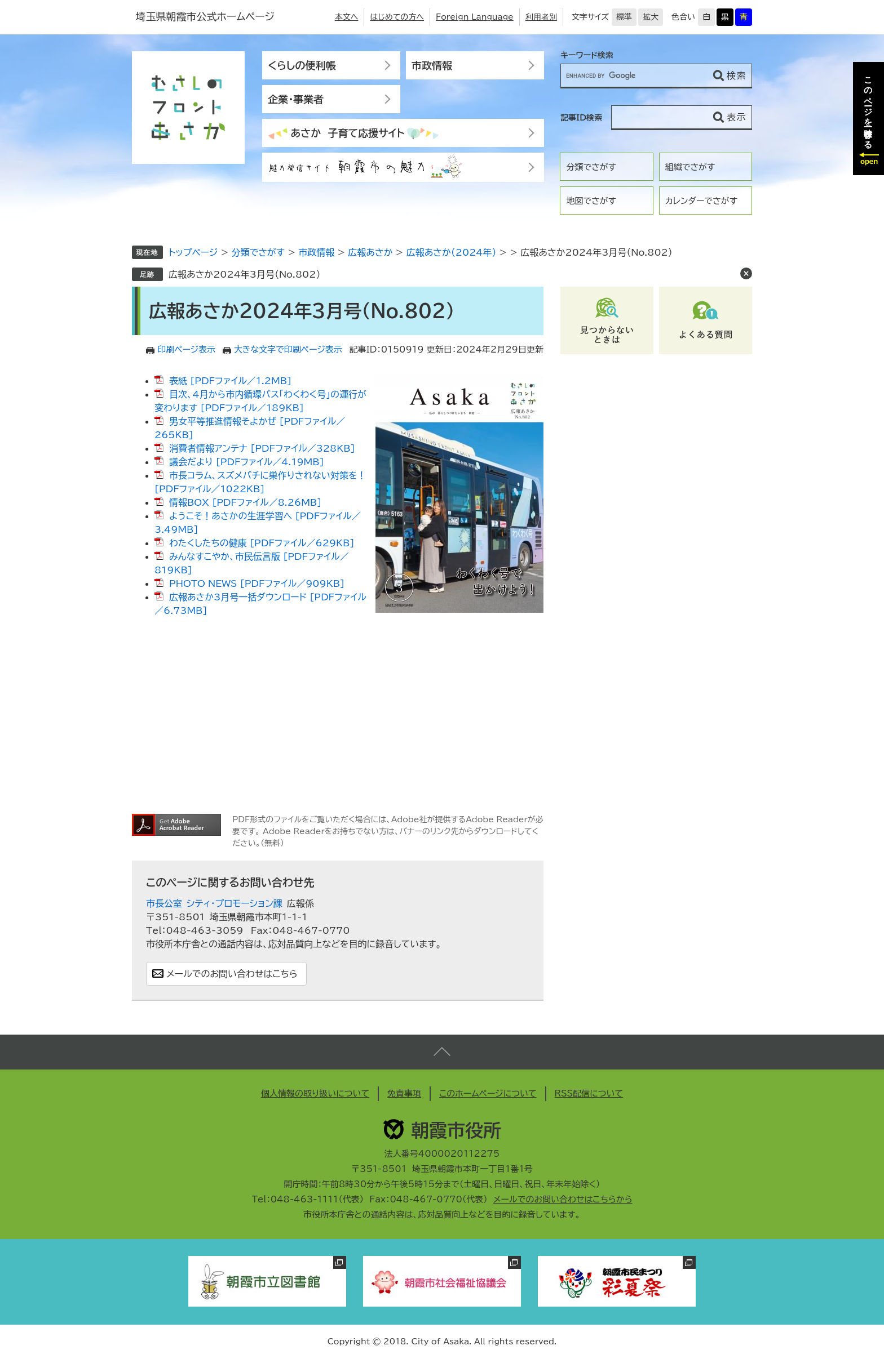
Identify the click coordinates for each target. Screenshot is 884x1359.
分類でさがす (591, 167)
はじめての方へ (397, 17)
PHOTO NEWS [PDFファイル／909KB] (256, 583)
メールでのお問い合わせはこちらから (563, 1199)
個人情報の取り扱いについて (315, 1093)
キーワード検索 (586, 55)
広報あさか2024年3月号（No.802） (244, 274)
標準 (624, 17)
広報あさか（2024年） (451, 252)
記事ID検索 (581, 118)
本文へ (347, 17)
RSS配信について (589, 1093)
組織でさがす (690, 167)
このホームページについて (488, 1093)
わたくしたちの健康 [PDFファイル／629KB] (261, 542)
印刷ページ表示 (186, 349)
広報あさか (370, 252)
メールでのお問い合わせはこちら (232, 973)
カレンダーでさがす (701, 201)
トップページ (193, 252)
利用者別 (541, 16)
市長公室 (164, 903)
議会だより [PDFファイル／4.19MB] (246, 461)
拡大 (650, 17)
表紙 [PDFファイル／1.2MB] (230, 380)
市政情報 (432, 65)
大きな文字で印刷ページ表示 (288, 349)
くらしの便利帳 (301, 65)
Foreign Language (475, 17)
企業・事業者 (296, 99)
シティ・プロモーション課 (234, 903)
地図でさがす (591, 201)
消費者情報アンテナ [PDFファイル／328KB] (262, 448)
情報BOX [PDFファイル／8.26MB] (245, 502)
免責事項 (404, 1093)
